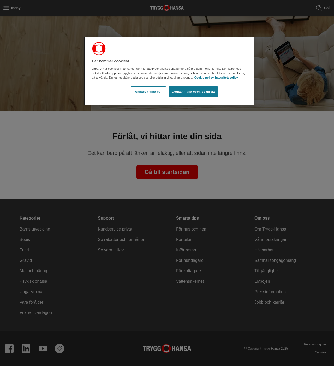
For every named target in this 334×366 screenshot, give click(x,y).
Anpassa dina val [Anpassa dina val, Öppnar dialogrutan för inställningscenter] (148, 91)
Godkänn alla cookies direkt (193, 91)
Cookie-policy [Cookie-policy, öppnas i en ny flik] (204, 77)
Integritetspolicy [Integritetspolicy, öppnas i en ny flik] (226, 77)
